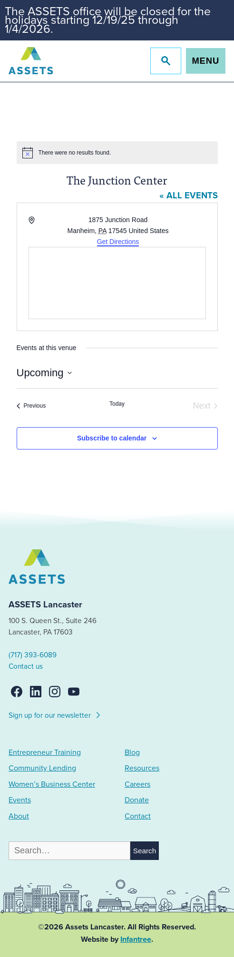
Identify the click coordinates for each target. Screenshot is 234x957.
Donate (137, 800)
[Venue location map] (117, 283)
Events (20, 800)
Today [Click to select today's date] (117, 403)
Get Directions (118, 241)
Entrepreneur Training (45, 752)
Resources (142, 768)
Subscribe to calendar (111, 438)
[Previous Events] (31, 406)
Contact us (26, 666)
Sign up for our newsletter (55, 714)
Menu (205, 61)
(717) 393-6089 (33, 655)
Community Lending (42, 768)
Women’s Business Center (52, 784)
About (19, 816)
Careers (137, 784)
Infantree (135, 939)
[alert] (117, 152)
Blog (132, 752)
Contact (138, 816)
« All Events (188, 195)
